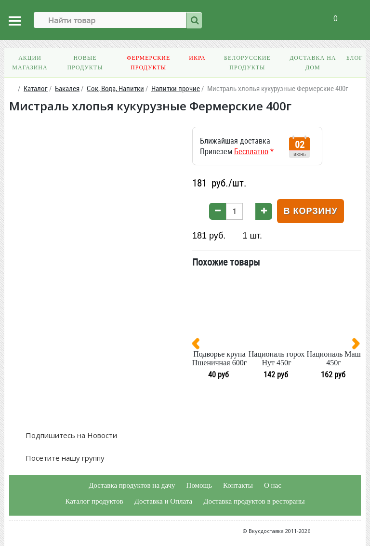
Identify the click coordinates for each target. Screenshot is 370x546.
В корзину (310, 211)
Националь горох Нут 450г (277, 358)
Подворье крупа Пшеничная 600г (219, 358)
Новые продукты (85, 62)
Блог (354, 57)
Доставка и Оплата (163, 501)
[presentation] (199, 345)
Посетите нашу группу (64, 458)
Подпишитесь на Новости (70, 435)
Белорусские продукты (247, 62)
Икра (197, 57)
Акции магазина (29, 62)
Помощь (199, 485)
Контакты (238, 485)
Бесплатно (251, 151)
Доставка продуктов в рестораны (253, 501)
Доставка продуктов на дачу (132, 485)
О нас (272, 485)
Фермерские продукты (148, 62)
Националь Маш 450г (333, 358)
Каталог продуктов (94, 501)
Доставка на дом (313, 62)
